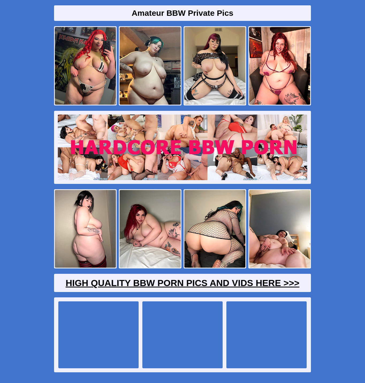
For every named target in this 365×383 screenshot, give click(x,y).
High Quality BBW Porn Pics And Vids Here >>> (182, 283)
